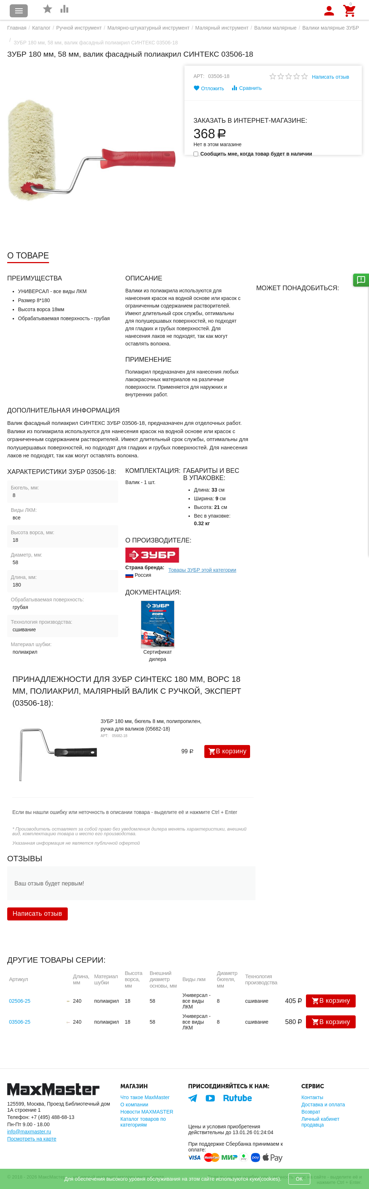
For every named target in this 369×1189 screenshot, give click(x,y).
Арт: (199, 76)
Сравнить (246, 87)
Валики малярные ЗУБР (330, 28)
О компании (134, 1104)
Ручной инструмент (79, 28)
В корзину (227, 751)
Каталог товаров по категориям (143, 1122)
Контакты (312, 1097)
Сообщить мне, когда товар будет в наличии (253, 154)
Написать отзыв (330, 77)
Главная (16, 28)
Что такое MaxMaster (144, 1097)
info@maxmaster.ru (29, 1131)
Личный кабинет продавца (320, 1122)
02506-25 (19, 1001)
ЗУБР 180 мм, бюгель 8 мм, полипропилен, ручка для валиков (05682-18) (151, 725)
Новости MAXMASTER (146, 1112)
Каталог (41, 28)
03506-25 (19, 1022)
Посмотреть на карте (31, 1139)
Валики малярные (275, 28)
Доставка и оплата (323, 1104)
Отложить (209, 88)
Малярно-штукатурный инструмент (148, 28)
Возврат (310, 1112)
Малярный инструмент (222, 28)
